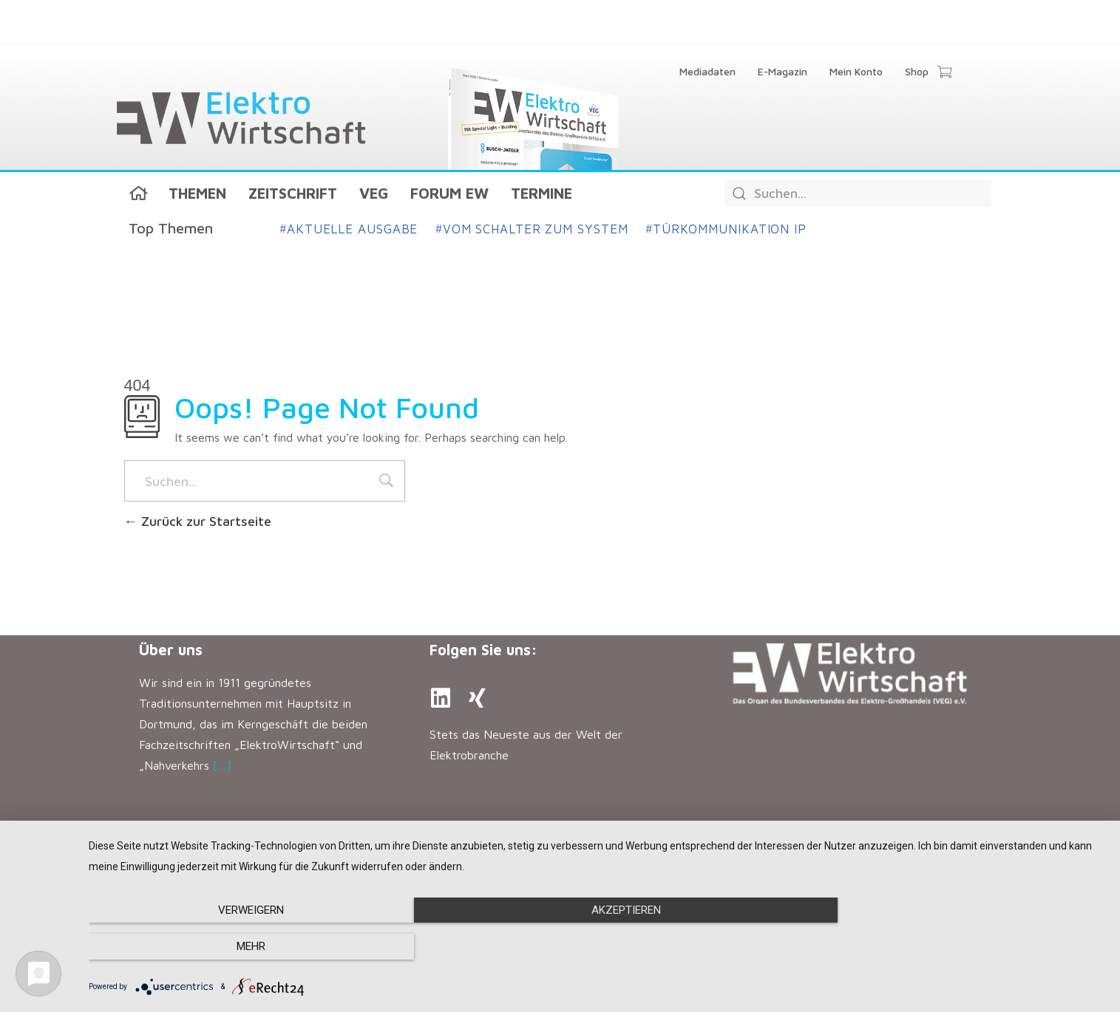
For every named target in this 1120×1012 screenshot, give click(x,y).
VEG (373, 193)
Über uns (171, 649)
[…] (222, 765)
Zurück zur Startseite (197, 521)
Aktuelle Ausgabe (349, 229)
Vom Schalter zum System (531, 229)
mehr (952, 947)
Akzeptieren (597, 947)
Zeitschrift (292, 193)
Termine (541, 193)
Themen (197, 193)
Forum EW (449, 193)
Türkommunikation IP (726, 229)
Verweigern (241, 947)
